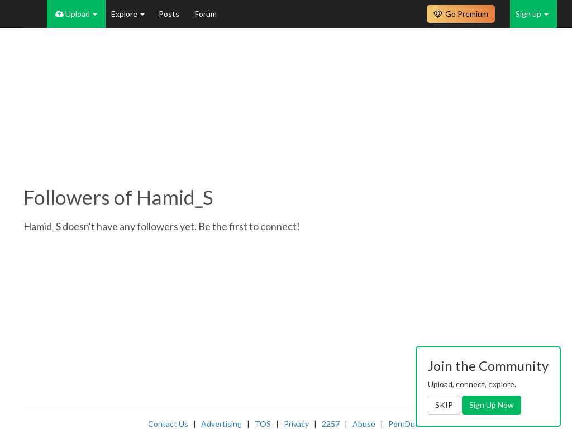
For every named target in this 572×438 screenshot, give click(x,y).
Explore (128, 13)
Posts (170, 13)
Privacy (296, 424)
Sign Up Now (491, 405)
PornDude (406, 424)
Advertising (221, 424)
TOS (263, 424)
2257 (331, 424)
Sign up (532, 13)
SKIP (444, 405)
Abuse (363, 424)
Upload (76, 13)
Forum (206, 13)
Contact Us (168, 424)
